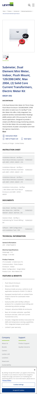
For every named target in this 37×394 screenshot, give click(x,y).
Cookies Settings (18, 384)
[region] (18, 380)
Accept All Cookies (18, 390)
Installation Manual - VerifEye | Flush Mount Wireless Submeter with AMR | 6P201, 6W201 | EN (13, 159)
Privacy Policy (6, 380)
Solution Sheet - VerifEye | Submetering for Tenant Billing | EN (13, 220)
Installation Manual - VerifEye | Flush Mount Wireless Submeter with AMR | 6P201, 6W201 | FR (13, 179)
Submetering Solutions (26, 11)
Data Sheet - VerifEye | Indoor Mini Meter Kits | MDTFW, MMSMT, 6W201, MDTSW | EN (12, 210)
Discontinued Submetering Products (11, 13)
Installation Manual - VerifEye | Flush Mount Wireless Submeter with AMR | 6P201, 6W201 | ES (13, 169)
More (4, 131)
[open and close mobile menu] (33, 5)
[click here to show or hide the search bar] (29, 5)
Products (9, 11)
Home (4, 11)
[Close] (34, 370)
